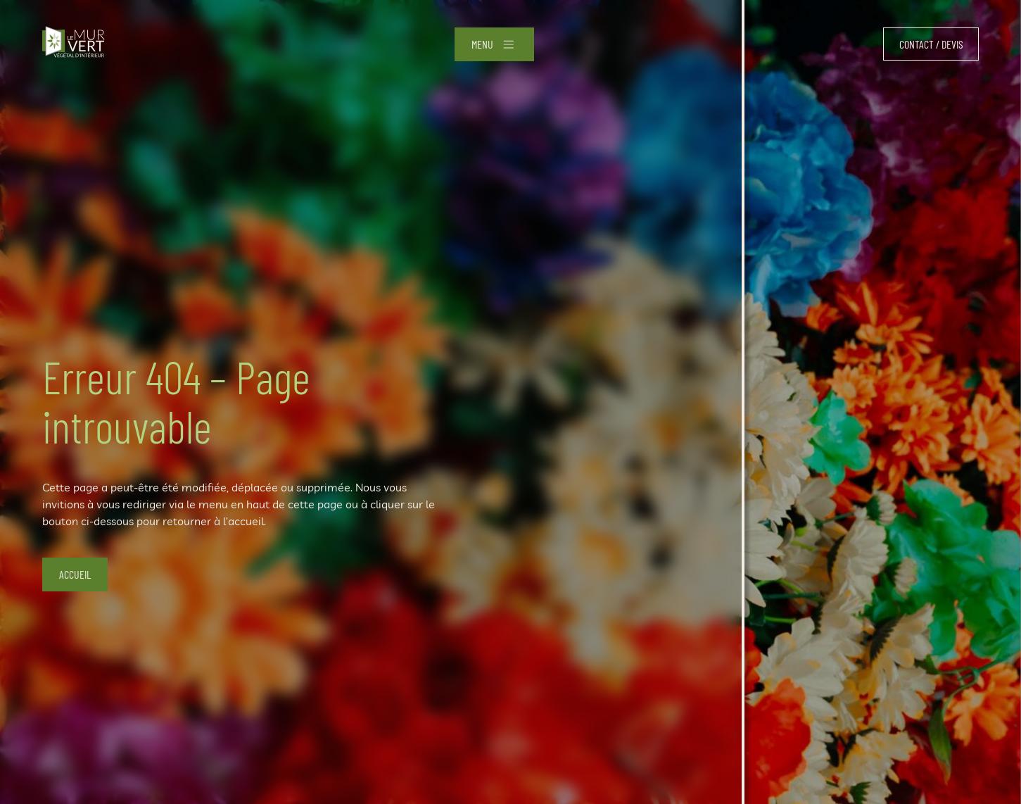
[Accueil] (73, 44)
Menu (482, 44)
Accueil (75, 574)
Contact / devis (931, 44)
